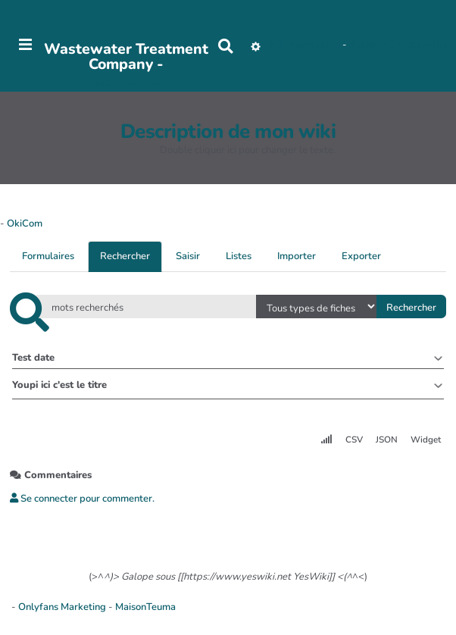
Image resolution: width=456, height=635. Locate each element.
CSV (354, 439)
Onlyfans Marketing (63, 607)
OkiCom (24, 223)
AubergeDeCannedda (398, 45)
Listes (238, 256)
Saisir (188, 256)
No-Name (292, 45)
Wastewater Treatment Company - (126, 56)
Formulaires (48, 256)
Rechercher (125, 256)
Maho (328, 45)
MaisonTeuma (145, 607)
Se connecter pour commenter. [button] (82, 498)
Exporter (361, 256)
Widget (426, 439)
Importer (296, 256)
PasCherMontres (126, 83)
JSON (387, 439)
